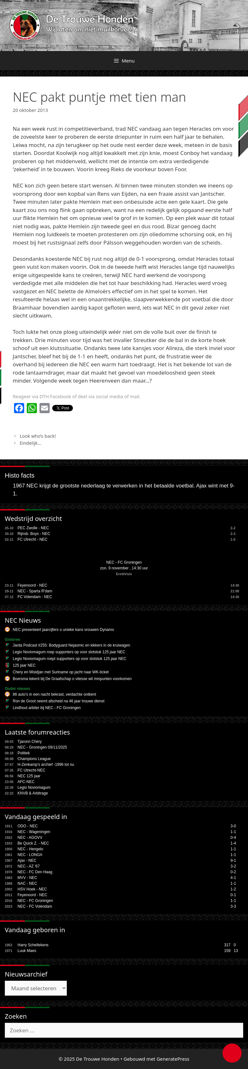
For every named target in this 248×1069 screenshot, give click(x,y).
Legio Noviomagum (34, 787)
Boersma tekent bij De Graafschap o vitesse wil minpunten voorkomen (72, 679)
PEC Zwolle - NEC (33, 528)
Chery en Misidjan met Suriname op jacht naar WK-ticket (61, 672)
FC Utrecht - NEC (32, 539)
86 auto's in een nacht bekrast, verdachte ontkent (54, 694)
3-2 (233, 866)
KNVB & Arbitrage (33, 793)
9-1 (233, 860)
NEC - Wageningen (34, 832)
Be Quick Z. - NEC (33, 843)
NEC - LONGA (30, 855)
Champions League (34, 759)
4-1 (233, 877)
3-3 (233, 906)
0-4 (233, 837)
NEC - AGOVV (30, 837)
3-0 (233, 826)
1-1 (233, 832)
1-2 (233, 889)
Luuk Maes (27, 950)
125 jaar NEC (24, 665)
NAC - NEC (27, 883)
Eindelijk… (30, 443)
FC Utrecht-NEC (31, 770)
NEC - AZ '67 (29, 866)
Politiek (24, 753)
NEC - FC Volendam (35, 906)
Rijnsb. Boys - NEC (34, 533)
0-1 (233, 895)
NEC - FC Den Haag (35, 872)
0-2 (233, 872)
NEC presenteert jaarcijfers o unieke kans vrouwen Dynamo (63, 629)
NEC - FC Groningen (124, 562)
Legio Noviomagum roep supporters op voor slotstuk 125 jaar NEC (69, 652)
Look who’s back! (38, 436)
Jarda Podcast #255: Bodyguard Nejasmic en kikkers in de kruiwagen (71, 645)
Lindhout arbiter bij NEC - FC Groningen (47, 708)
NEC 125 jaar (29, 776)
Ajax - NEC (27, 860)
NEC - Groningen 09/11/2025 (42, 747)
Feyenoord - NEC (32, 585)
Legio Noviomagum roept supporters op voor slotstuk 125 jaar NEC (69, 658)
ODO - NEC (28, 826)
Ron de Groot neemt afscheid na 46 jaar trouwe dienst (58, 701)
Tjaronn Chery (30, 741)
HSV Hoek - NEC (32, 889)
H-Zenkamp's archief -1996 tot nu (46, 764)
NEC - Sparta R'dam (35, 591)
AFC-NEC (26, 782)
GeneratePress (173, 1059)
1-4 (233, 843)
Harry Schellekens (33, 945)
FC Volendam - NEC (35, 597)
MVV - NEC (27, 877)
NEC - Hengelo (30, 849)
